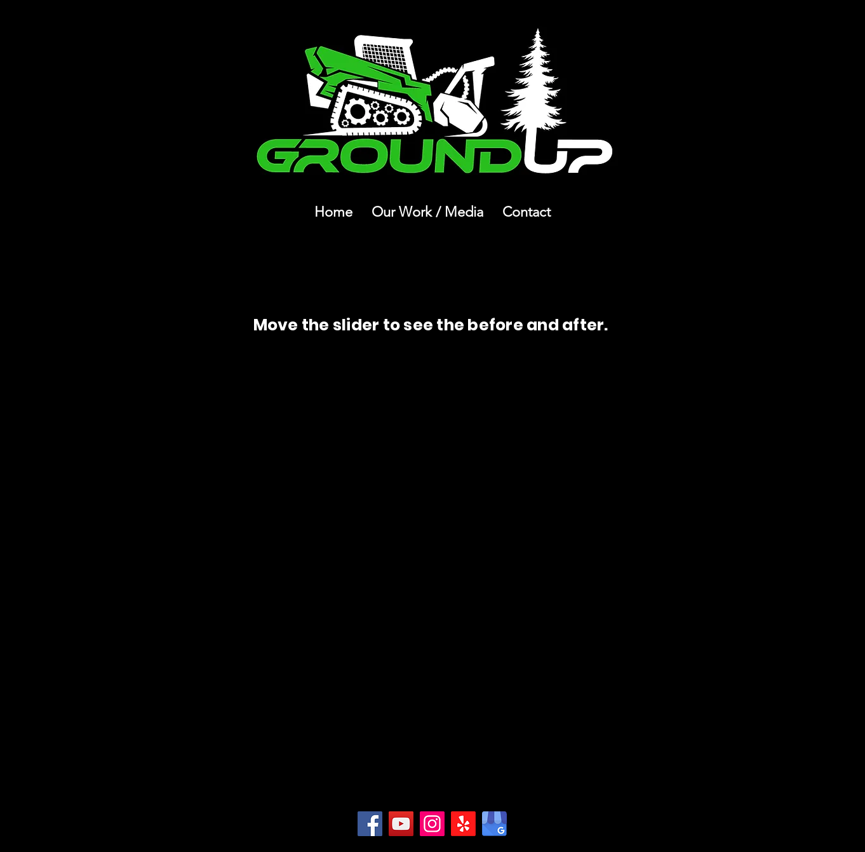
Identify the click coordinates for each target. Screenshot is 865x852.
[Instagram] (432, 823)
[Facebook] (370, 823)
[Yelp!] (463, 823)
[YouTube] (401, 823)
